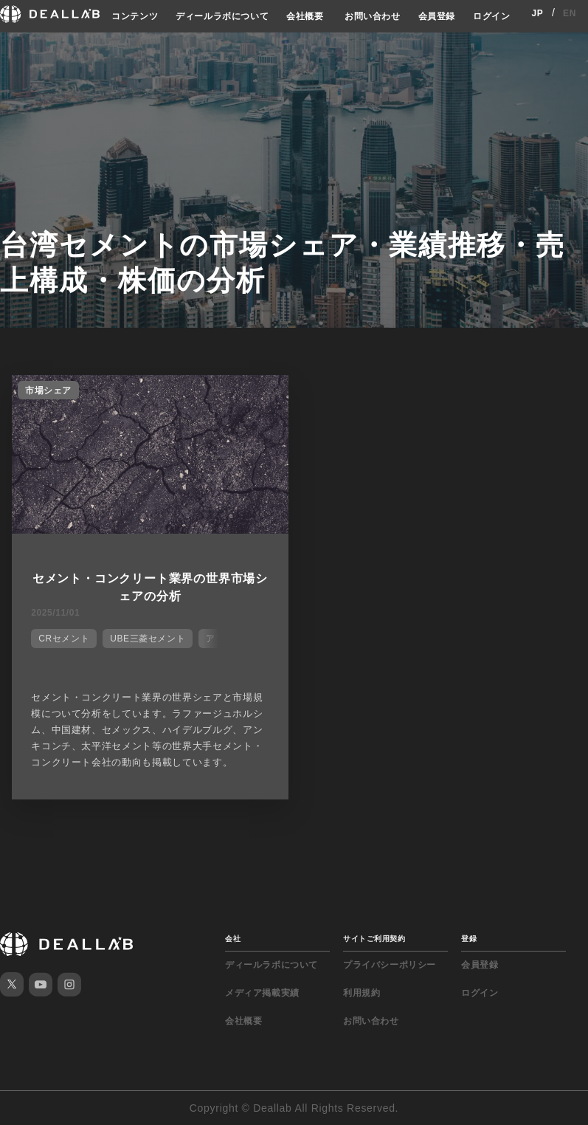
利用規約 (361, 993)
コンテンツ (134, 16)
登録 (469, 939)
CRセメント (63, 638)
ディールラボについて (222, 16)
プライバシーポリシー (389, 965)
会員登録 (436, 16)
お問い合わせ (373, 16)
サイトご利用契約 (374, 939)
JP (537, 13)
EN (569, 13)
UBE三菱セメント (147, 638)
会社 (233, 939)
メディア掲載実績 (262, 993)
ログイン (491, 16)
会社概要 (304, 16)
